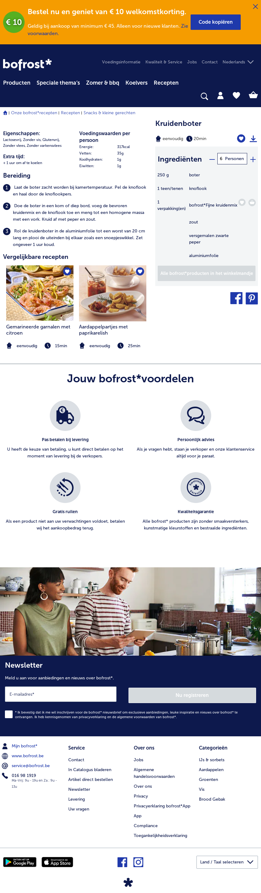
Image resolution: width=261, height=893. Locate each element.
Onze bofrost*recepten (34, 112)
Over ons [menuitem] (143, 784)
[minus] (212, 158)
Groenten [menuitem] (208, 777)
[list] (130, 472)
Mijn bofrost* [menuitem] (20, 745)
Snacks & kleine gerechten (109, 112)
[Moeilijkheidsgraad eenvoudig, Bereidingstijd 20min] (188, 138)
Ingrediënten (180, 158)
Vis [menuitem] (201, 787)
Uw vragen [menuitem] (78, 807)
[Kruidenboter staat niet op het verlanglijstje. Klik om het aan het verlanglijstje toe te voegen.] (241, 138)
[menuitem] (16, 81)
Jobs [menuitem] (192, 62)
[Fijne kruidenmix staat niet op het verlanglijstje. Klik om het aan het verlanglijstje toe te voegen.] (241, 201)
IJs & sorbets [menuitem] (211, 758)
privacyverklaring (92, 716)
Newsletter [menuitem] (79, 787)
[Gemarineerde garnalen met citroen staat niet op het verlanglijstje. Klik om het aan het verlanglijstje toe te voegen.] (67, 272)
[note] (112, 346)
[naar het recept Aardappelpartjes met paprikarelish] (112, 293)
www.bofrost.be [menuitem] (23, 755)
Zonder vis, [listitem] (32, 140)
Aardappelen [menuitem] (211, 767)
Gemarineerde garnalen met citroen (38, 330)
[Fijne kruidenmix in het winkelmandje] (252, 201)
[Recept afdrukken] (253, 138)
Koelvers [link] (136, 83)
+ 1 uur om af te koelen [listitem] (22, 163)
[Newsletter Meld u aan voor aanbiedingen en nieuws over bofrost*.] (130, 695)
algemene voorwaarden (136, 716)
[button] (216, 22)
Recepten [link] (166, 83)
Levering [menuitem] (76, 797)
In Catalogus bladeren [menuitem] (89, 767)
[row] (114, 147)
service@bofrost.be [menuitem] (26, 765)
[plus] (252, 158)
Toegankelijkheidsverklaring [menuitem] (160, 833)
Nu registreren (192, 694)
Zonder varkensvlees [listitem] (44, 145)
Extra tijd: (14, 156)
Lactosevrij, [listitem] (12, 140)
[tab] (220, 95)
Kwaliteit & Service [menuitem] (163, 62)
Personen (234, 158)
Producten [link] (16, 83)
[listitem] (76, 191)
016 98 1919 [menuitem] (19, 774)
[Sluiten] (255, 6)
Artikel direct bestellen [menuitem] (90, 777)
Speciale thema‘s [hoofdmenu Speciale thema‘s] (58, 83)
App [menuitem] (137, 814)
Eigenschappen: (21, 133)
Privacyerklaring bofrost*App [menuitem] (162, 804)
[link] (27, 64)
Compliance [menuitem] (146, 824)
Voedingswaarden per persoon (104, 137)
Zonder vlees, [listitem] (14, 145)
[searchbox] (7, 96)
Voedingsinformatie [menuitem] (121, 62)
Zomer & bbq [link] (102, 83)
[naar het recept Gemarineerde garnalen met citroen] (39, 293)
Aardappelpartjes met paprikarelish (103, 330)
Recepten (70, 112)
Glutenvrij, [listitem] (51, 140)
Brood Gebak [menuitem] (212, 797)
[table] (206, 218)
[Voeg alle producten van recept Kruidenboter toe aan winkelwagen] (206, 272)
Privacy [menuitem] (141, 794)
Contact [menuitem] (210, 62)
